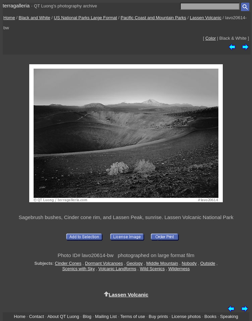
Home (9, 17)
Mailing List (106, 316)
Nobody (189, 263)
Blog (87, 316)
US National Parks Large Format (85, 17)
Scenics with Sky (78, 268)
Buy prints (158, 316)
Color (210, 38)
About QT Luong (63, 316)
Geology (134, 263)
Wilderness (179, 268)
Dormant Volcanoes (104, 263)
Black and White (34, 17)
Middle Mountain (162, 263)
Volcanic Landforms (117, 268)
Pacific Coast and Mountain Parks (153, 17)
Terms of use (132, 316)
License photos (186, 316)
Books (210, 316)
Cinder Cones (68, 263)
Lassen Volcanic (205, 17)
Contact (36, 316)
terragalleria (16, 5)
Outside (207, 263)
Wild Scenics (152, 268)
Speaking (229, 316)
